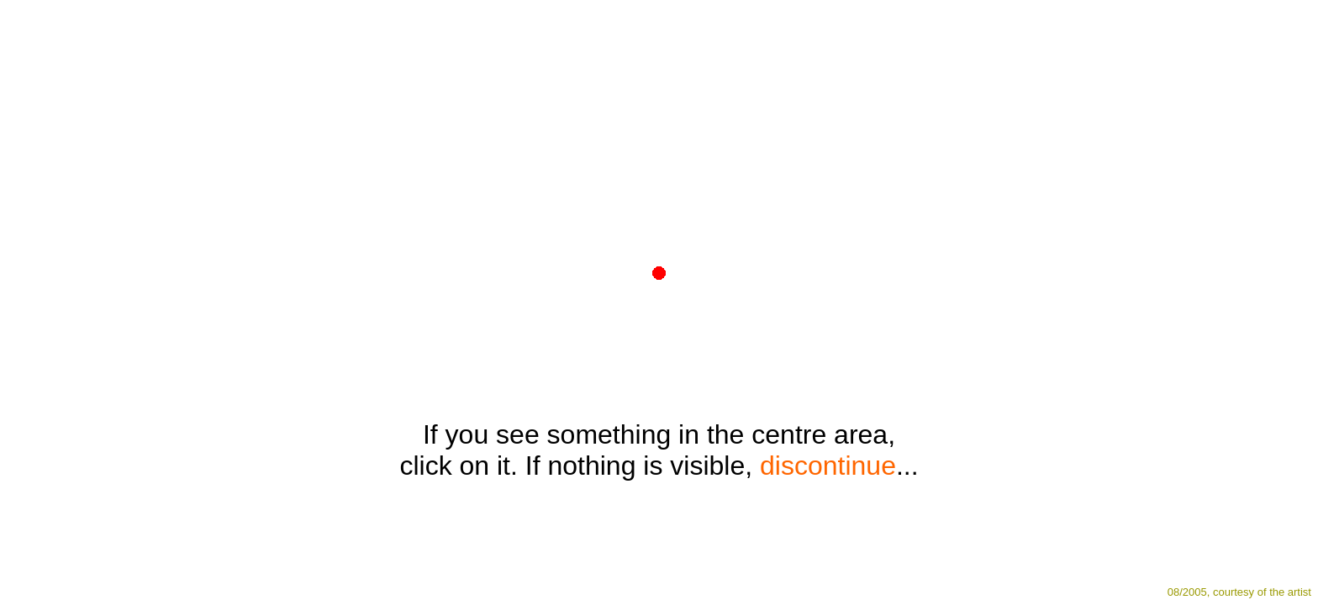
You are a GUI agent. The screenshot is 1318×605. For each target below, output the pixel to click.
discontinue (828, 465)
